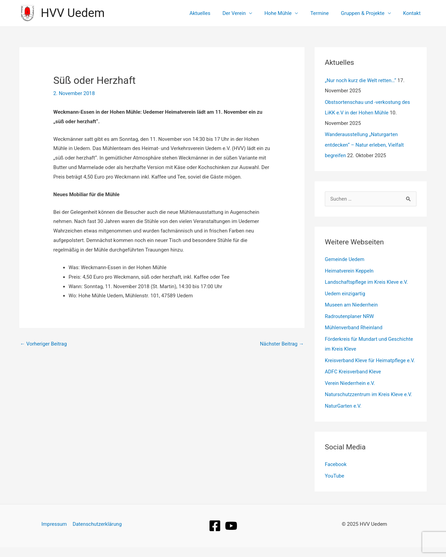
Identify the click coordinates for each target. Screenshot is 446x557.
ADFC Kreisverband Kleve (353, 381)
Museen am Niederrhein (352, 304)
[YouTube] (231, 536)
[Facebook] (215, 536)
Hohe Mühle (284, 13)
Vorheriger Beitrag (43, 344)
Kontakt (413, 13)
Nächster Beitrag (282, 344)
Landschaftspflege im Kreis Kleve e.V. (367, 281)
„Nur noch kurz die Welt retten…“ (361, 80)
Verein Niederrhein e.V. (350, 393)
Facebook (336, 474)
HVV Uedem (73, 13)
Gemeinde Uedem (345, 258)
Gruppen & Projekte (365, 13)
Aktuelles (210, 13)
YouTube (335, 486)
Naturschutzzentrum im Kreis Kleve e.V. (369, 405)
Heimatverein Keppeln (349, 269)
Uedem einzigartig (345, 293)
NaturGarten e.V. (343, 416)
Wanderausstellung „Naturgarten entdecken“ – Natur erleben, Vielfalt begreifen (364, 144)
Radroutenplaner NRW (350, 315)
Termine (324, 13)
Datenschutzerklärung (97, 534)
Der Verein (243, 13)
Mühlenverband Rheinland (354, 327)
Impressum (54, 534)
